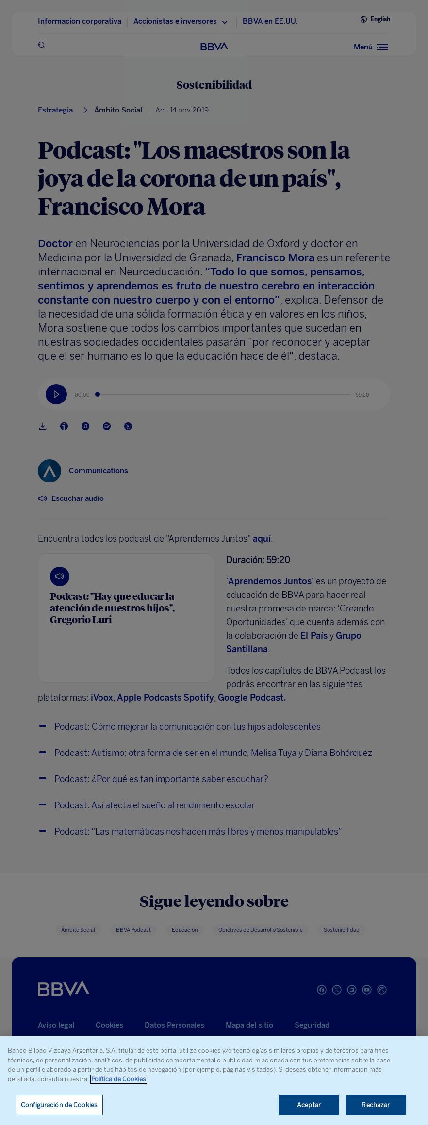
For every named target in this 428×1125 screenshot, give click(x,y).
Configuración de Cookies (59, 1105)
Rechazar (376, 1105)
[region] (214, 1080)
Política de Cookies (118, 1079)
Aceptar (309, 1105)
